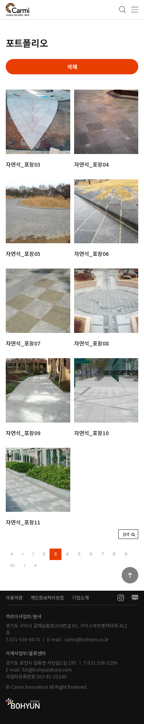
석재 (72, 66)
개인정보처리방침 (47, 597)
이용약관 (14, 597)
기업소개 (80, 597)
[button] (128, 534)
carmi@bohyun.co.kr (86, 639)
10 (12, 565)
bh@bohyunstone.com (47, 669)
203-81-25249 (51, 676)
